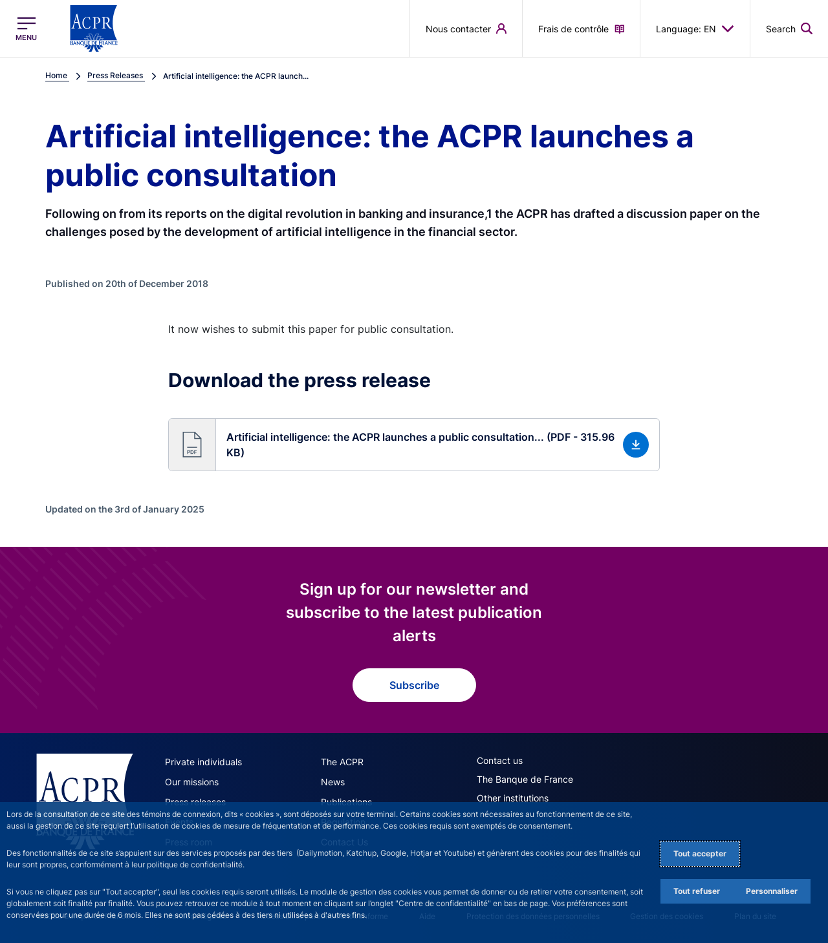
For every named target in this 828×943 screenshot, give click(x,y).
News (333, 781)
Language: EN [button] (695, 28)
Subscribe (414, 685)
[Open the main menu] (26, 28)
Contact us (500, 760)
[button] (414, 444)
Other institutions (513, 797)
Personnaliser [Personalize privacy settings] (772, 891)
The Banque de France (525, 779)
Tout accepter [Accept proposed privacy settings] (699, 853)
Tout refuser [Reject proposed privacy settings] (696, 891)
